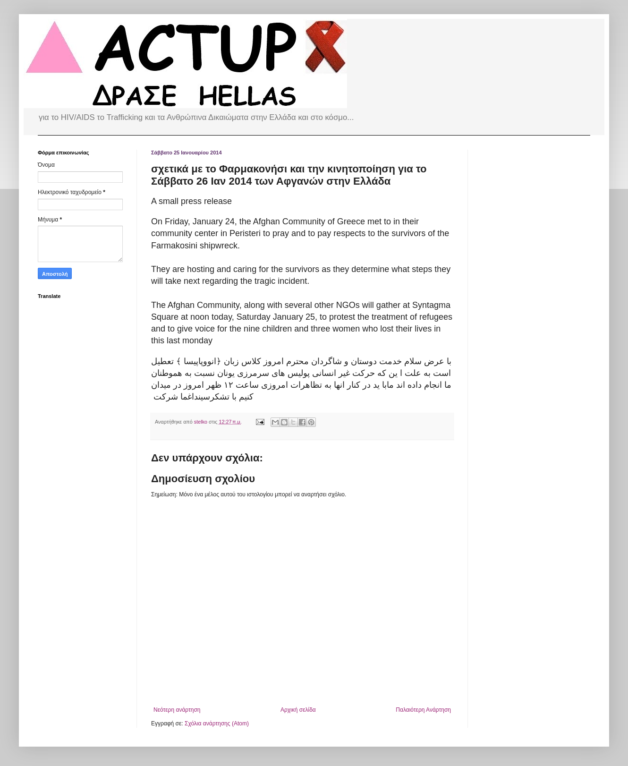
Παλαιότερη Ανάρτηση (423, 709)
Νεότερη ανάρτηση (176, 709)
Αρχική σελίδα (298, 709)
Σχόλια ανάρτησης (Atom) (217, 723)
